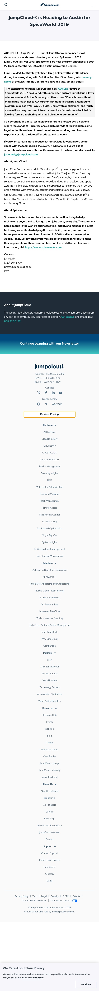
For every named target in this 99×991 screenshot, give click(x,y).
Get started (67, 317)
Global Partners (49, 680)
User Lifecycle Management (49, 556)
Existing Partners (49, 673)
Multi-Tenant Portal (49, 667)
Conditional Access (49, 459)
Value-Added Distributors (49, 694)
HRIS (49, 480)
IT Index (49, 743)
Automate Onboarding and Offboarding (49, 584)
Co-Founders (49, 805)
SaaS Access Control (49, 515)
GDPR (66, 896)
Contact (50, 839)
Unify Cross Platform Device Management (49, 625)
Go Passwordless (49, 604)
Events (49, 722)
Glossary (49, 874)
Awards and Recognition (49, 825)
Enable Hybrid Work (50, 597)
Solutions (48, 563)
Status (49, 881)
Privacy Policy (21, 896)
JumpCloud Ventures (49, 832)
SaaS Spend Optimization (49, 528)
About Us (48, 784)
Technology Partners (50, 687)
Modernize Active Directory (49, 618)
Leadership (49, 798)
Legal (44, 896)
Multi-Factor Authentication (49, 487)
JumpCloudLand (50, 777)
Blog (49, 736)
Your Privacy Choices (63, 901)
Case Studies (49, 756)
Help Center (49, 867)
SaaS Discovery (49, 521)
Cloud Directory (49, 439)
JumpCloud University (49, 770)
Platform (48, 425)
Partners (47, 653)
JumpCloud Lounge (49, 763)
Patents (76, 896)
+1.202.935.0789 (55, 374)
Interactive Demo (49, 749)
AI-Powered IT (49, 577)
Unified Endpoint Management (49, 549)
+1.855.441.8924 (51, 378)
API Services (49, 432)
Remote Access (49, 508)
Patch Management (49, 501)
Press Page (49, 819)
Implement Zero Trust (49, 611)
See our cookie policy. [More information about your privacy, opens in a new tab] (33, 977)
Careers (49, 812)
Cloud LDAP (50, 446)
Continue (86, 984)
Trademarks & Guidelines (34, 901)
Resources (47, 708)
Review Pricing (49, 414)
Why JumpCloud (49, 639)
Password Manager (49, 494)
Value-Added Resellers (49, 701)
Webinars (49, 729)
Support (47, 846)
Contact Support (49, 853)
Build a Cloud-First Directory (49, 591)
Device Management (49, 466)
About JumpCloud (49, 791)
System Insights (49, 542)
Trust (34, 896)
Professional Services (49, 860)
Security (55, 896)
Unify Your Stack (49, 632)
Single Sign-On (49, 535)
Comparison (49, 646)
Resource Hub (49, 715)
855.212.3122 (12, 321)
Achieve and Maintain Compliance (49, 570)
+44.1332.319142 (51, 382)
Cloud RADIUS (49, 453)
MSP (49, 660)
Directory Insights (49, 473)
